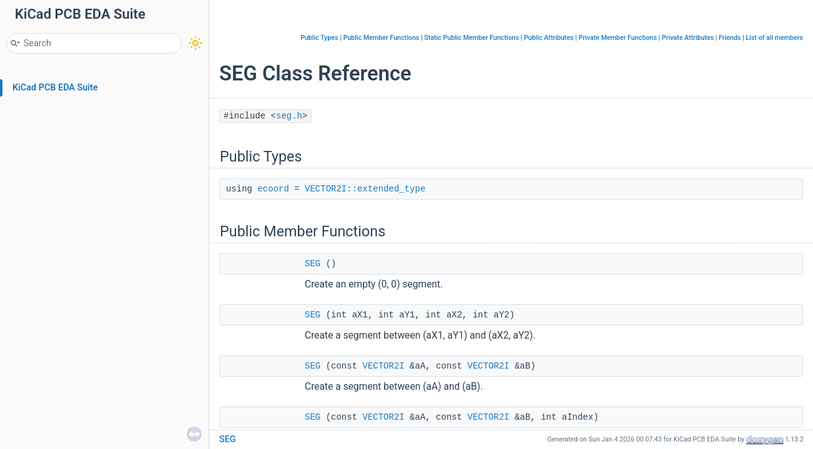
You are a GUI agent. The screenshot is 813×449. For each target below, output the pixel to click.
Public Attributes (549, 38)
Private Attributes (688, 38)
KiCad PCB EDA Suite (55, 87)
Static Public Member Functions (471, 38)
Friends (730, 38)
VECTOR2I (383, 366)
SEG (312, 264)
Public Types (319, 38)
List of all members (774, 38)
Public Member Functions (381, 38)
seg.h (289, 116)
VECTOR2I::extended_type (365, 189)
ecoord (272, 189)
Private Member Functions (617, 38)
